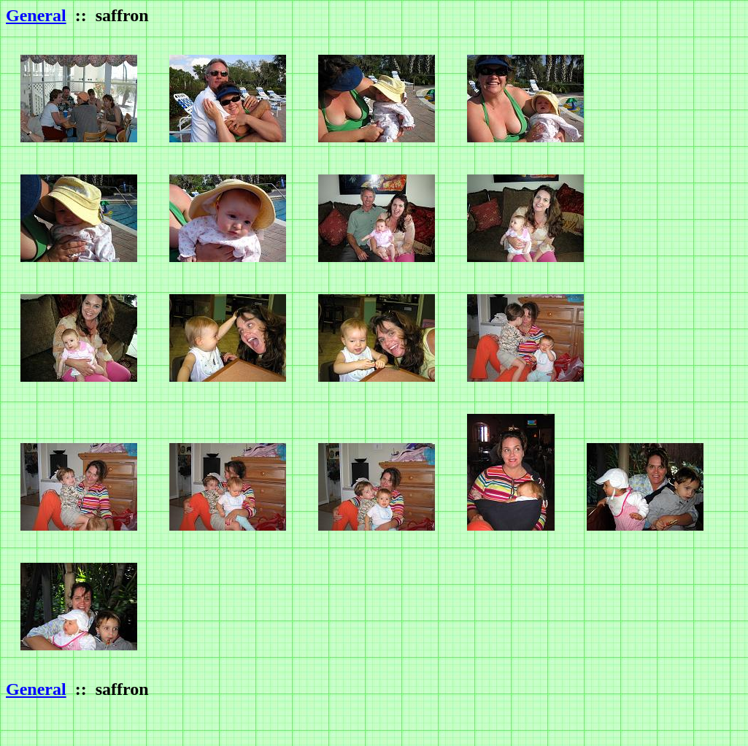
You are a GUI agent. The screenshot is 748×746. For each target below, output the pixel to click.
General (36, 15)
